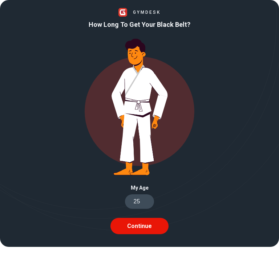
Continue (139, 226)
